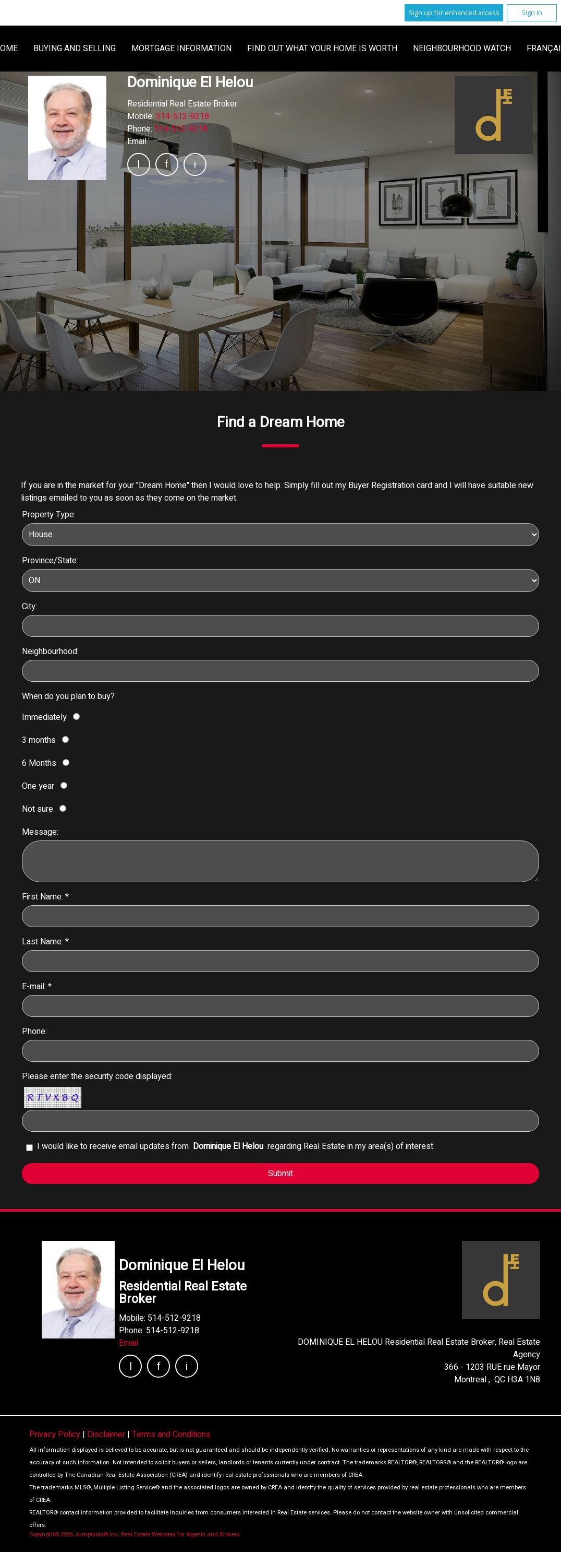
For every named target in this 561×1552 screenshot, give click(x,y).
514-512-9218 (182, 116)
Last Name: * (45, 941)
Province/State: (50, 560)
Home (145, 48)
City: (29, 606)
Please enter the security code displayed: (97, 1076)
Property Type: (49, 514)
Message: (40, 832)
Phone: (34, 1031)
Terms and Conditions (171, 1434)
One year (38, 786)
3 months (39, 740)
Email (137, 141)
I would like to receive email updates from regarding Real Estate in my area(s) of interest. (236, 1146)
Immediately (44, 717)
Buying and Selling (214, 48)
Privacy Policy (55, 1434)
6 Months (39, 763)
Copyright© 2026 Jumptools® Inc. (74, 1534)
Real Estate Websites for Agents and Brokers (180, 1534)
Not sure (37, 809)
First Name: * (45, 897)
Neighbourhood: (50, 651)
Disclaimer (107, 1434)
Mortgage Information (321, 48)
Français (406, 48)
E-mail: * (37, 986)
